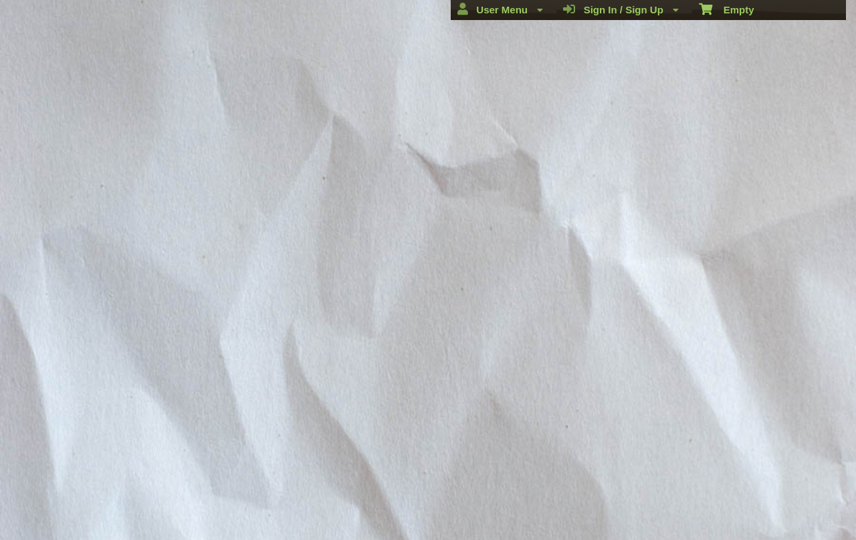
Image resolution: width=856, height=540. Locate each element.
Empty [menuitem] (726, 8)
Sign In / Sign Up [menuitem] (621, 9)
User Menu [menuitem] (500, 9)
